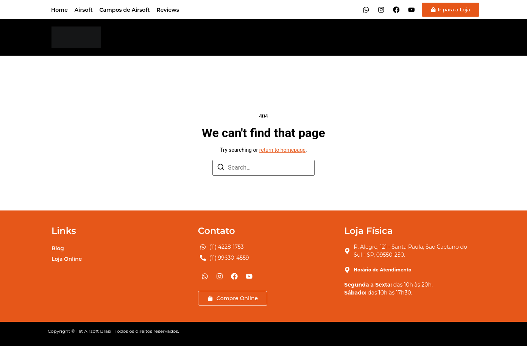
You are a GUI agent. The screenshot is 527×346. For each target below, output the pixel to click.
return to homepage (282, 150)
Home (59, 9)
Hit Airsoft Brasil (94, 331)
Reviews (167, 9)
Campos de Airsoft (125, 9)
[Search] (221, 168)
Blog (57, 248)
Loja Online (67, 259)
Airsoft (84, 9)
